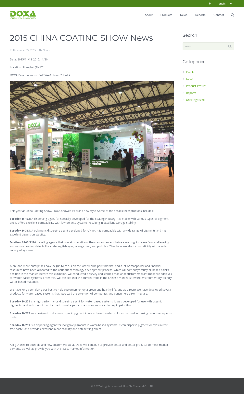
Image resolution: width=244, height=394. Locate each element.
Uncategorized (195, 100)
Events (190, 72)
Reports (191, 93)
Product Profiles (196, 86)
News (46, 50)
